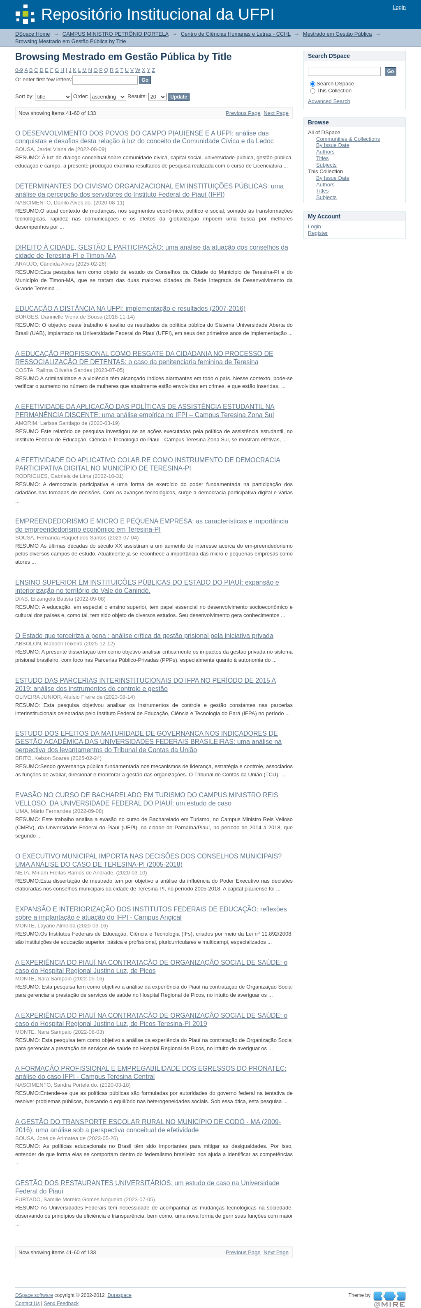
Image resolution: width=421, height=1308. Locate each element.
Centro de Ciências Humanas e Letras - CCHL (236, 34)
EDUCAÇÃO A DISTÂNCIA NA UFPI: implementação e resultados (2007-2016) (130, 308)
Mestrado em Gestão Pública (337, 34)
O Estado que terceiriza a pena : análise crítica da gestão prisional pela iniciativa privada (144, 635)
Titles (322, 158)
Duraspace (119, 1295)
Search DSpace (332, 83)
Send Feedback (61, 1303)
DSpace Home (32, 34)
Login (399, 7)
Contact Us (27, 1303)
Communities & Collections (348, 139)
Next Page (276, 113)
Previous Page (243, 113)
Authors (325, 152)
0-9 (19, 70)
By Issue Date (332, 145)
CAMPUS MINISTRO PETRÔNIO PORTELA (115, 34)
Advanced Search (329, 101)
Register (318, 233)
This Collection (331, 90)
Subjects (326, 165)
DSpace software (34, 1295)
